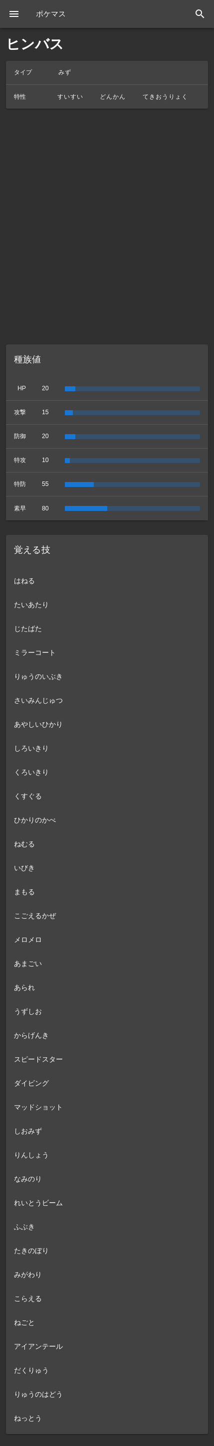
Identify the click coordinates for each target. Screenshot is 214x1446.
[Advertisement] (107, 226)
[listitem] (107, 581)
